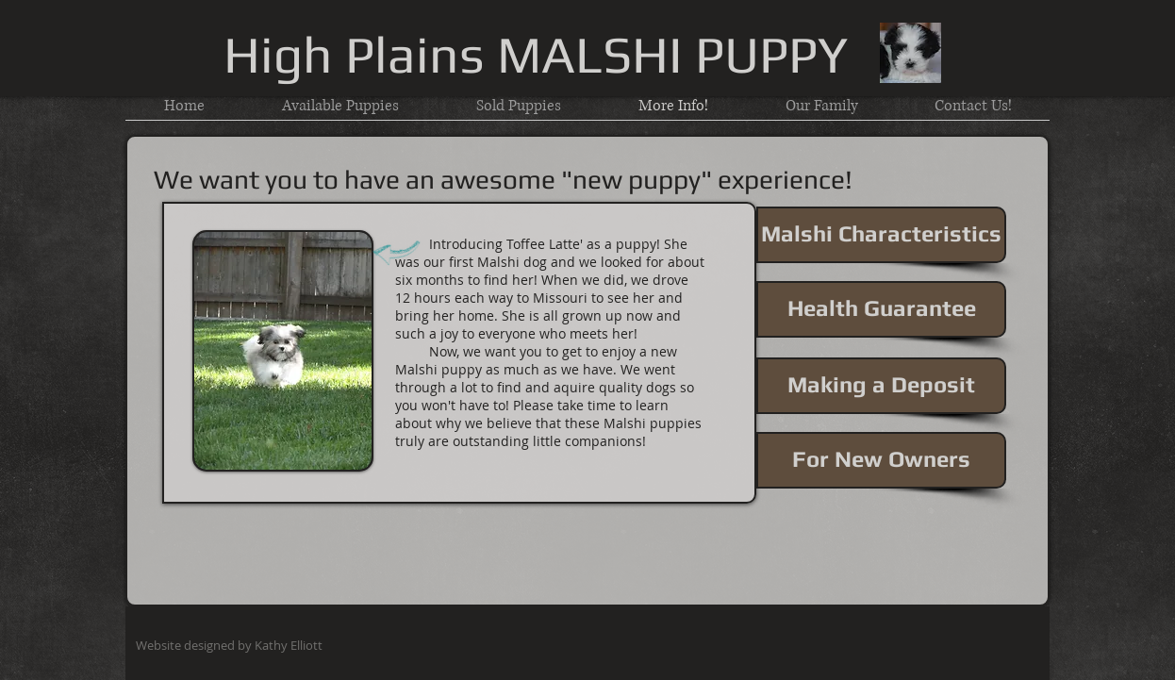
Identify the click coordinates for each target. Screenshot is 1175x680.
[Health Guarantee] (881, 309)
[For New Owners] (881, 460)
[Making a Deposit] (881, 385)
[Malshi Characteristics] (881, 235)
